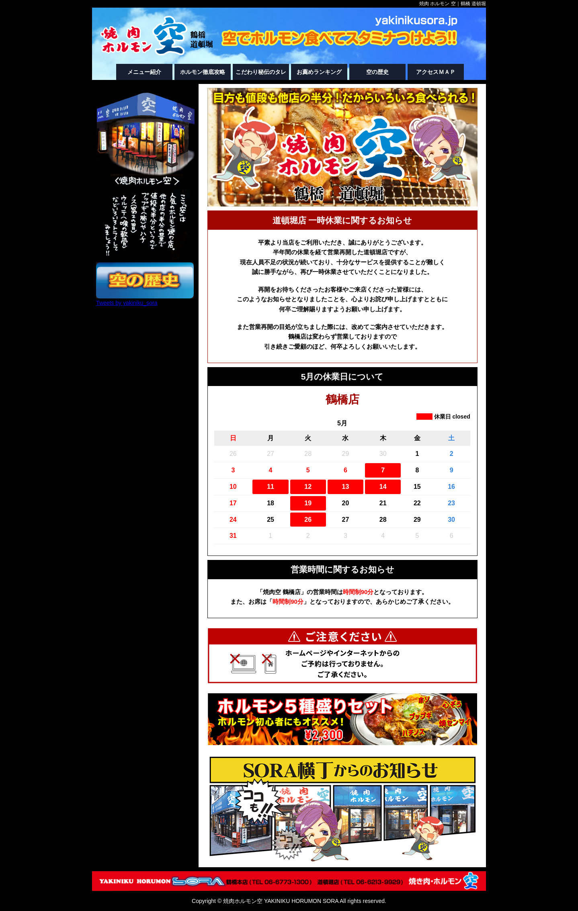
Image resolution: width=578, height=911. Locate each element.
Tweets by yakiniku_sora (127, 303)
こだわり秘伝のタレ (261, 72)
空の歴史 (377, 72)
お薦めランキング (319, 72)
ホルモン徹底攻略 (202, 72)
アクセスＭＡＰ (435, 72)
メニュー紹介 (144, 72)
